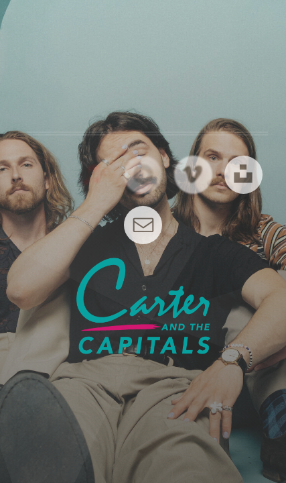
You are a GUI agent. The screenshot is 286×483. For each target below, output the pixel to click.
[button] (93, 175)
